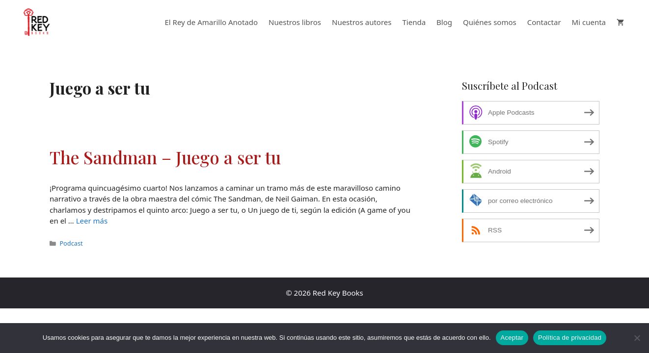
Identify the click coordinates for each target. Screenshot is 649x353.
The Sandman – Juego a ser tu (165, 157)
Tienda (414, 22)
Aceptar (512, 337)
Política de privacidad (569, 337)
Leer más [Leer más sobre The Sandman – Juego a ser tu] (92, 221)
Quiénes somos (489, 22)
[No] (637, 338)
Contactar (544, 22)
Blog (444, 22)
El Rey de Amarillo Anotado (211, 22)
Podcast (70, 243)
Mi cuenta (589, 22)
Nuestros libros (295, 22)
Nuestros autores (362, 22)
